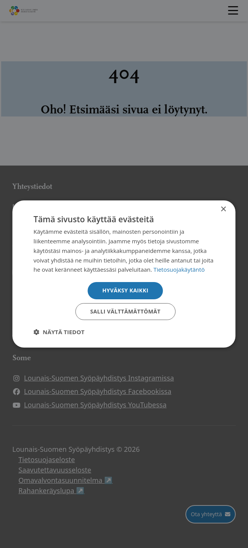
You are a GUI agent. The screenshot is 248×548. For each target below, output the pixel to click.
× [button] (223, 209)
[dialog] (123, 274)
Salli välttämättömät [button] (125, 311)
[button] (58, 332)
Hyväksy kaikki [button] (125, 290)
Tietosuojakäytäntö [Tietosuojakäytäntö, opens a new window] (179, 269)
